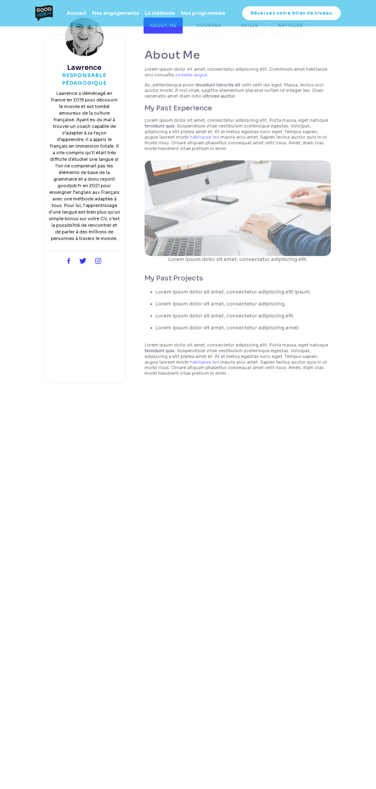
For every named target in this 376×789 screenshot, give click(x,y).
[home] (44, 13)
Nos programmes (203, 13)
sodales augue (192, 76)
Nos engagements (115, 13)
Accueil (76, 13)
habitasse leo (205, 138)
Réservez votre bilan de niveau (291, 13)
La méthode (160, 13)
